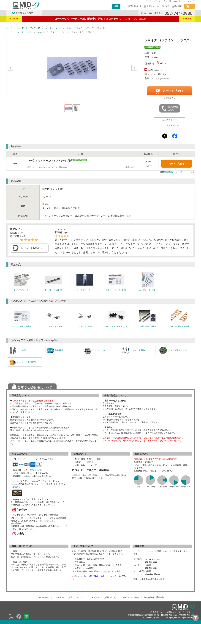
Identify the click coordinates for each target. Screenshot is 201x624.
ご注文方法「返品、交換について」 (98, 576)
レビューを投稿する (31, 248)
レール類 (66, 28)
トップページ (43, 597)
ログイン (149, 6)
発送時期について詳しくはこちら (179, 172)
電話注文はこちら (169, 108)
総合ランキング (75, 597)
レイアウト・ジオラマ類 (29, 28)
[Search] (80, 6)
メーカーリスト (25, 32)
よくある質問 (93, 597)
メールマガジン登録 (130, 597)
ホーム (9, 28)
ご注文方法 (59, 597)
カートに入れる (170, 91)
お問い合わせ (110, 597)
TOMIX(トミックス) (46, 32)
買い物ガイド (134, 6)
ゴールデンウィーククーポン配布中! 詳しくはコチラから (100, 18)
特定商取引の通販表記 (154, 597)
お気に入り (162, 6)
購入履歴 (176, 6)
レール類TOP (51, 28)
